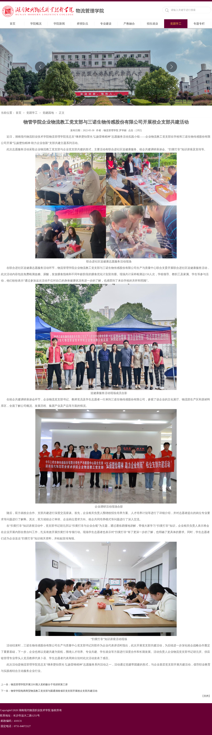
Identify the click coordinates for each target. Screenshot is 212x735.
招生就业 (152, 23)
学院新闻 (59, 23)
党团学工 (175, 23)
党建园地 (48, 112)
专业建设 (105, 23)
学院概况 (36, 23)
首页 (12, 23)
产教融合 (129, 23)
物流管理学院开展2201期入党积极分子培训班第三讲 (39, 684)
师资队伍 (82, 23)
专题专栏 (199, 23)
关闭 (206, 696)
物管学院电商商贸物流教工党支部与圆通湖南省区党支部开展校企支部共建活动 (54, 691)
